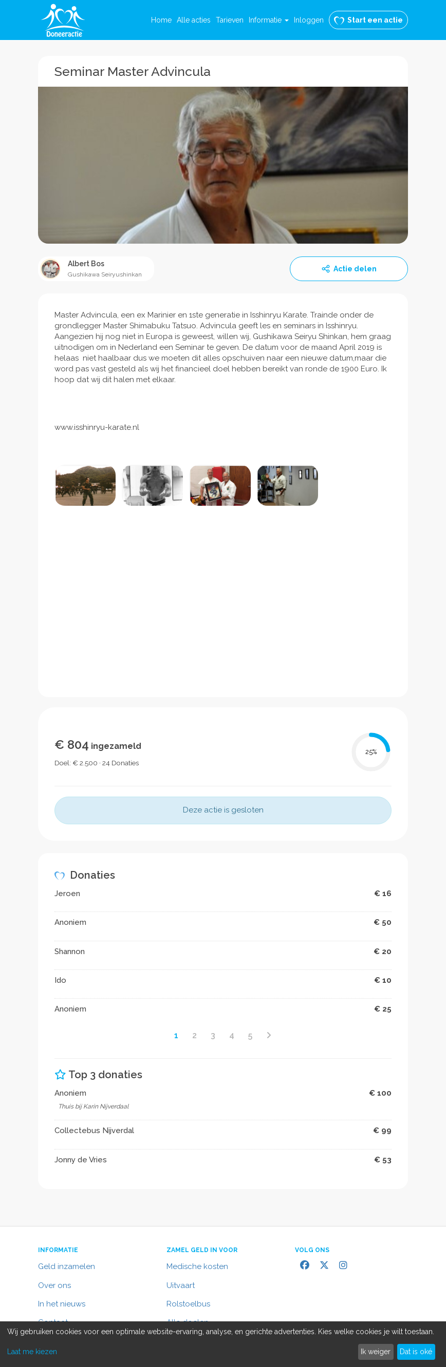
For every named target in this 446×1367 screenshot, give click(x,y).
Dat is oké (416, 1352)
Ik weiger (376, 1352)
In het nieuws (61, 1304)
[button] (269, 20)
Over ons (54, 1285)
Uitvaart (180, 1285)
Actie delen (349, 268)
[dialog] (223, 1344)
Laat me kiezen (32, 1352)
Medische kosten (197, 1266)
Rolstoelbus (188, 1304)
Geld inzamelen (66, 1266)
